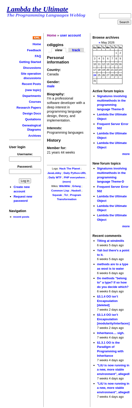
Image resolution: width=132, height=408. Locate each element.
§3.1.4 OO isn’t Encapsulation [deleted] (107, 301)
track (76, 50)
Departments (32, 96)
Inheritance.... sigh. (110, 333)
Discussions (32, 68)
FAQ (38, 56)
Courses (35, 101)
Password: (25, 166)
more (126, 154)
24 (94, 75)
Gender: (53, 82)
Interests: (54, 128)
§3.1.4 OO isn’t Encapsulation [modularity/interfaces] (113, 319)
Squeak (57, 195)
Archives (34, 135)
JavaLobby (54, 173)
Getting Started (30, 62)
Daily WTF (55, 177)
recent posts (21, 216)
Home (37, 44)
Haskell (76, 190)
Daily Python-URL (74, 173)
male (51, 86)
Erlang (76, 186)
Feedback (34, 50)
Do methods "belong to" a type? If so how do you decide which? (113, 282)
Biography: (56, 94)
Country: (54, 70)
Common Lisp (60, 190)
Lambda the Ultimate (37, 9)
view (58, 50)
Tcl (66, 195)
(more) (67, 181)
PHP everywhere (74, 177)
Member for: (56, 148)
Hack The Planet (69, 168)
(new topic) (33, 90)
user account (70, 35)
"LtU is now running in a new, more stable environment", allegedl (113, 370)
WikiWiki (64, 186)
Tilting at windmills (110, 241)
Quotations (33, 119)
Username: (25, 154)
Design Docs (32, 113)
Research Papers (29, 107)
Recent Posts (31, 84)
